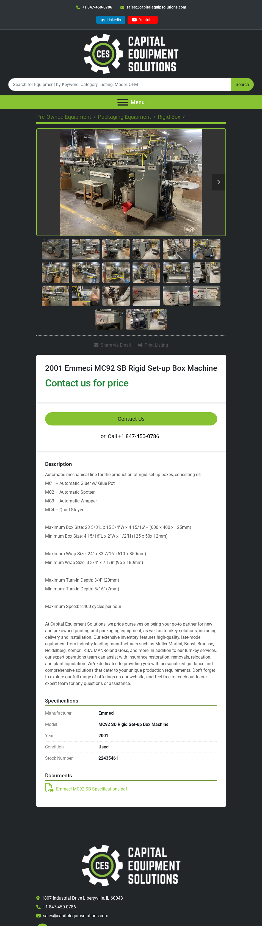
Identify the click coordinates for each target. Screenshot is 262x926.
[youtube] (143, 20)
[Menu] (122, 102)
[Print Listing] (153, 345)
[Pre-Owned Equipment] (63, 117)
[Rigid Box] (169, 117)
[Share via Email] (112, 345)
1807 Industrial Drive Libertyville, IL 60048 (82, 898)
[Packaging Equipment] (124, 117)
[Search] (119, 84)
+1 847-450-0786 (97, 7)
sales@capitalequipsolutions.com (156, 7)
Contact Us (131, 419)
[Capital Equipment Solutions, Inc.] (131, 865)
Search (242, 84)
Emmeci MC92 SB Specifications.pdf (86, 789)
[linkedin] (110, 20)
